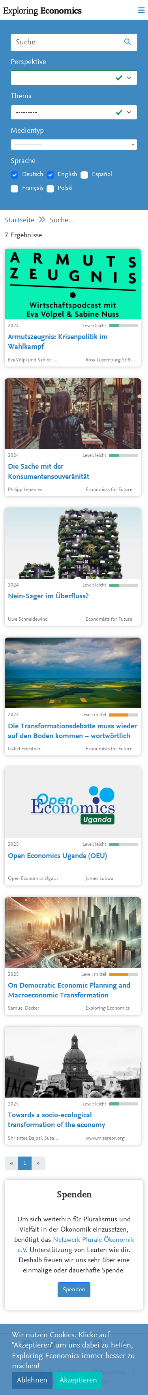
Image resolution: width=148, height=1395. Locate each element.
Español (102, 174)
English (67, 174)
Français (32, 188)
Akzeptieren (78, 1380)
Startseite (19, 220)
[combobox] (74, 144)
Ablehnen (32, 1380)
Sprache (23, 161)
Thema (21, 96)
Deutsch (32, 174)
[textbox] (74, 144)
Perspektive (28, 62)
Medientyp (27, 131)
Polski (65, 188)
